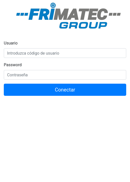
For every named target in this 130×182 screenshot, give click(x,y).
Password (13, 64)
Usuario (11, 43)
